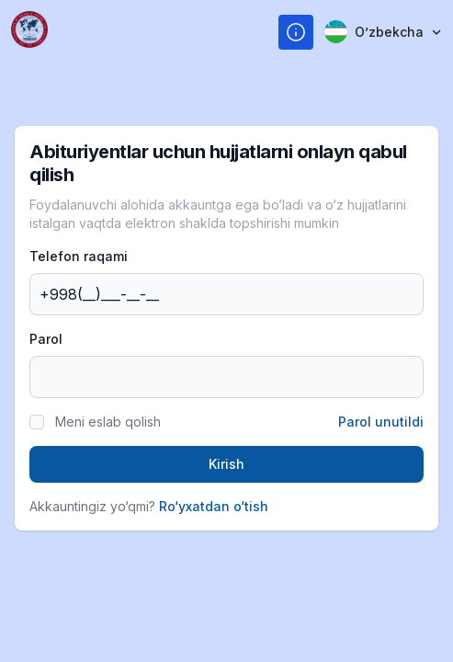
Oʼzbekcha (383, 31)
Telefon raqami (78, 256)
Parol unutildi (381, 421)
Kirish (226, 464)
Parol (45, 339)
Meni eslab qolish (108, 421)
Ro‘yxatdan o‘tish (213, 506)
